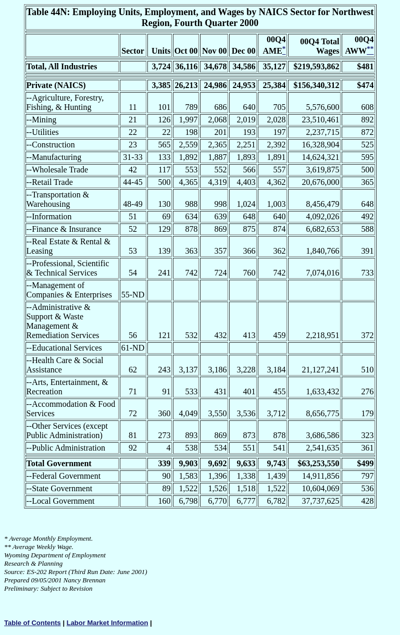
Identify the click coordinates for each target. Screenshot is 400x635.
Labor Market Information (107, 623)
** (7, 547)
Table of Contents (32, 623)
